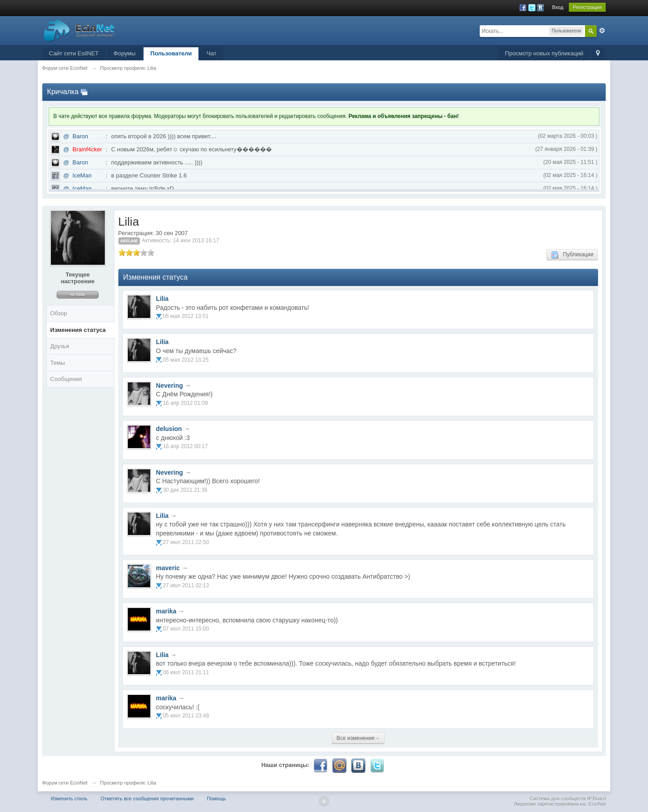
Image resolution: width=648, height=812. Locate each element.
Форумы (124, 53)
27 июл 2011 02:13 (186, 585)
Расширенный (602, 30)
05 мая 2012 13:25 (186, 360)
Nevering (169, 385)
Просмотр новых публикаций (544, 53)
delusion (169, 428)
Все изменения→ (358, 738)
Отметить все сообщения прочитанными (147, 798)
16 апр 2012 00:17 (185, 446)
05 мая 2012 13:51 (186, 316)
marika (166, 611)
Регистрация (587, 7)
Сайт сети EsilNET (74, 53)
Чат (211, 53)
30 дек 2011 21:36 (185, 490)
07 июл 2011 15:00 (186, 629)
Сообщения (66, 379)
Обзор (59, 313)
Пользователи (171, 53)
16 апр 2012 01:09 (185, 403)
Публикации (572, 255)
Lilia (162, 298)
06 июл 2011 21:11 (186, 672)
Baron (80, 136)
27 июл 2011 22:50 (186, 542)
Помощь (216, 798)
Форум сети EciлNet (65, 782)
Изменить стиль (69, 798)
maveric (168, 568)
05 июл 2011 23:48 (186, 715)
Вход (557, 7)
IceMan (82, 175)
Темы (57, 362)
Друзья (59, 346)
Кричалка (63, 91)
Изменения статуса (78, 330)
